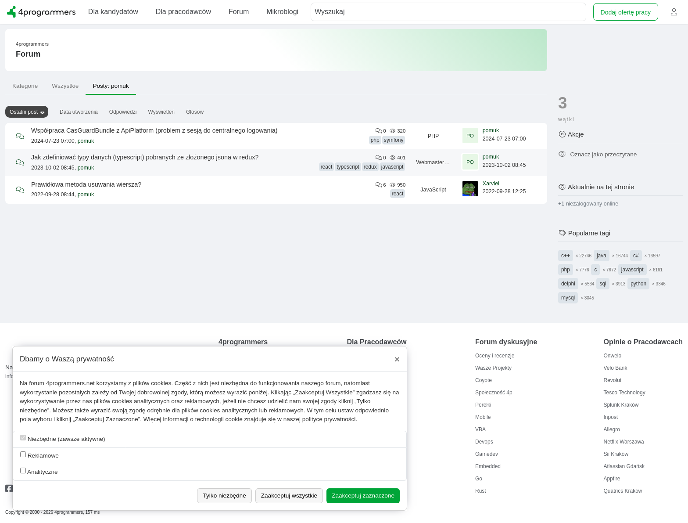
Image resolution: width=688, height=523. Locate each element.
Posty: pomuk (111, 86)
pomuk (86, 141)
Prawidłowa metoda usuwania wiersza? (86, 184)
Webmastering (433, 162)
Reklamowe (39, 455)
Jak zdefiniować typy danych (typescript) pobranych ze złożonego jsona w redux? (144, 157)
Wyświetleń (161, 112)
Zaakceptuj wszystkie (289, 495)
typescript (348, 167)
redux (370, 167)
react (327, 167)
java (601, 255)
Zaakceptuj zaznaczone (363, 495)
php (375, 140)
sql (602, 284)
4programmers (32, 44)
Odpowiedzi (123, 112)
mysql (568, 298)
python (638, 284)
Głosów (195, 112)
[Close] (397, 359)
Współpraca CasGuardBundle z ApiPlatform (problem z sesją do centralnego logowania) (154, 130)
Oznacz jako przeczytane (597, 154)
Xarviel (491, 183)
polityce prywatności (329, 419)
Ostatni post (24, 112)
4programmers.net (70, 383)
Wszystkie (65, 86)
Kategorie (25, 86)
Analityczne (39, 471)
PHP (433, 136)
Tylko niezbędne (224, 495)
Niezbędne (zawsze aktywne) (62, 438)
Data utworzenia (79, 112)
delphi (568, 284)
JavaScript (433, 190)
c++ (565, 255)
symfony (394, 140)
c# (636, 255)
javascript (392, 167)
